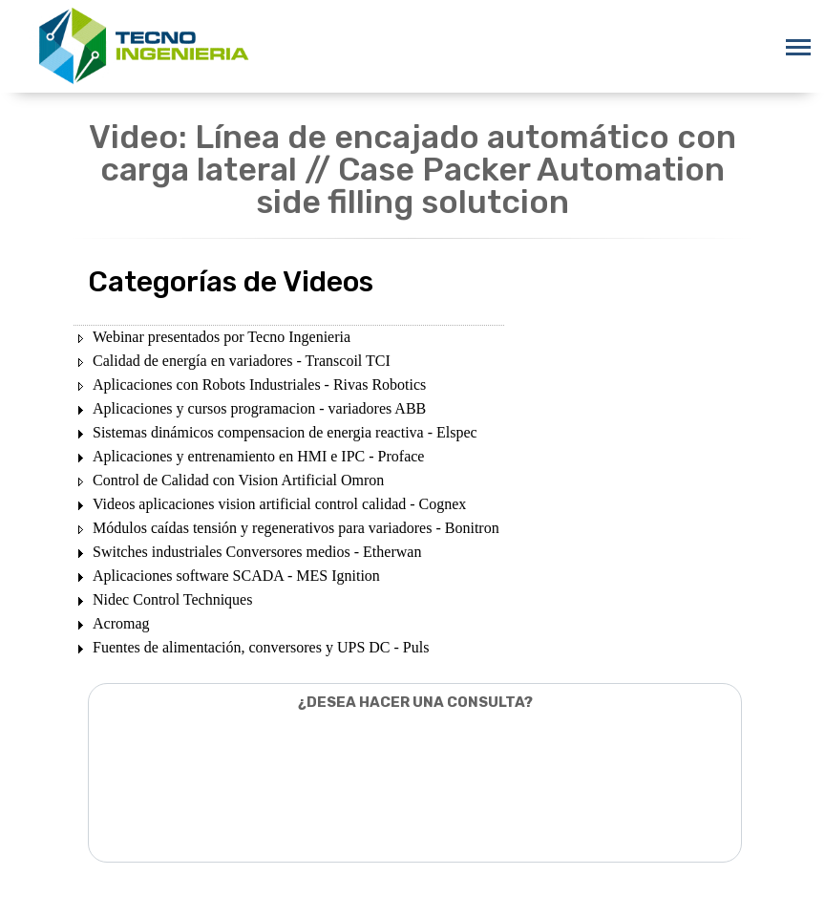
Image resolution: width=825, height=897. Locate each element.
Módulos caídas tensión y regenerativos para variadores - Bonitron (296, 528)
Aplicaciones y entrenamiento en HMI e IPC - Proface (258, 456)
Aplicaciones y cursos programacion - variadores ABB (259, 408)
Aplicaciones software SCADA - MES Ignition (236, 575)
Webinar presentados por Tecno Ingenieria (221, 337)
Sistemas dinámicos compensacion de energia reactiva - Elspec (285, 432)
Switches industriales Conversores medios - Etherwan (257, 552)
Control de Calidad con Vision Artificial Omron (238, 480)
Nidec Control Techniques (172, 599)
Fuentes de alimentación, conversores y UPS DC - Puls (261, 647)
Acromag (121, 623)
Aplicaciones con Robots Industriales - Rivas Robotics (259, 384)
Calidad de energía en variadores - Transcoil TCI (242, 360)
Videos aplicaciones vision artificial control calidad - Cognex (279, 504)
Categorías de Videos (230, 282)
